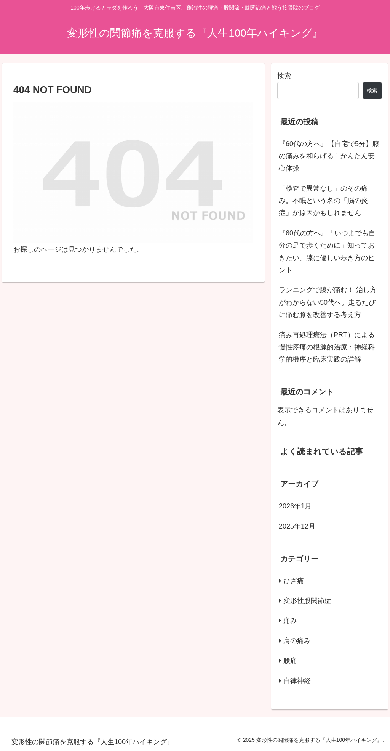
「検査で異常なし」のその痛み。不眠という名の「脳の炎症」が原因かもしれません (323, 201)
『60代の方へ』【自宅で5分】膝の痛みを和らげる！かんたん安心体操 (329, 156)
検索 (284, 76)
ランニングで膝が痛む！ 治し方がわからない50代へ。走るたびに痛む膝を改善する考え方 (328, 302)
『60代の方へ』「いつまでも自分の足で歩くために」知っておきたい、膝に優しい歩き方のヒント (327, 251)
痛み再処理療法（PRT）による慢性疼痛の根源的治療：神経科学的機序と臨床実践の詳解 (327, 347)
